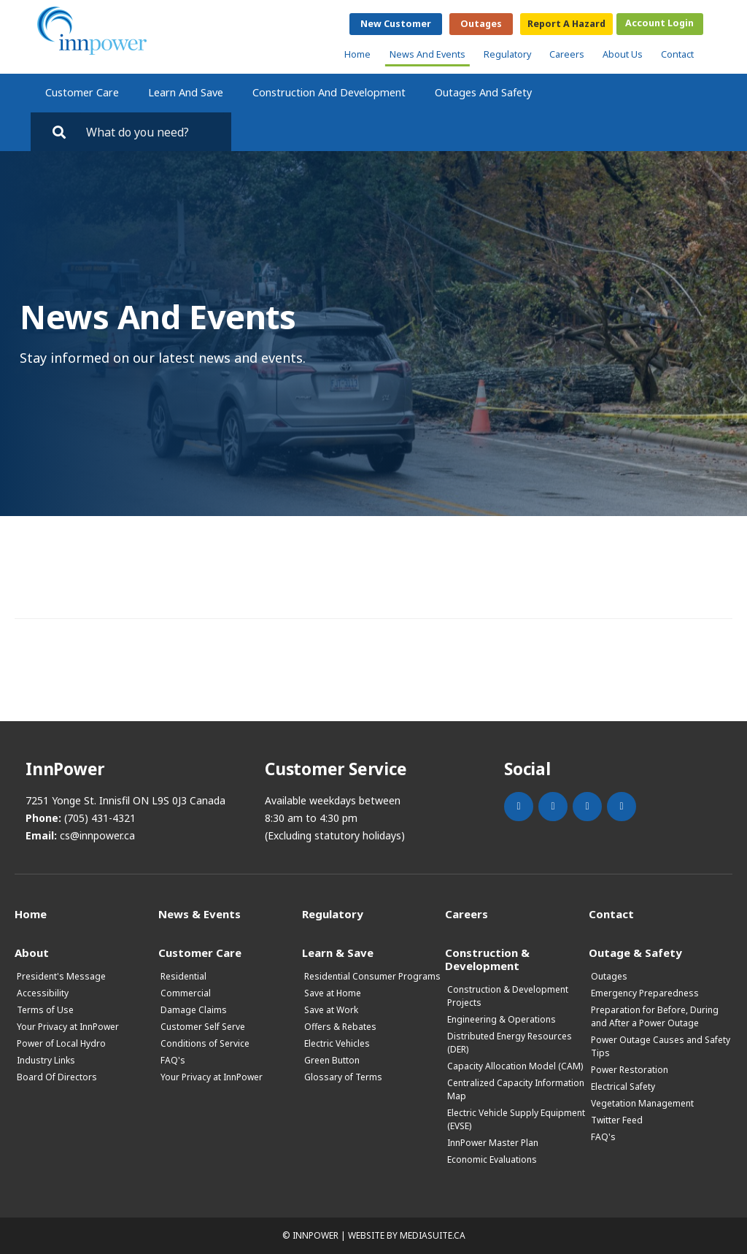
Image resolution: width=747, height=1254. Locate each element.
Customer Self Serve (202, 1026)
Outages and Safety (483, 92)
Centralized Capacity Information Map (515, 1089)
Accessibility (43, 993)
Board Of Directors (57, 1077)
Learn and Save (185, 92)
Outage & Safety (635, 952)
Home (357, 54)
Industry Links (46, 1060)
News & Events (199, 913)
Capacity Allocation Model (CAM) (515, 1066)
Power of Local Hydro (61, 1043)
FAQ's (172, 1060)
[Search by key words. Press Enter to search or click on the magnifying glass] (152, 131)
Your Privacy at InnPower (68, 1026)
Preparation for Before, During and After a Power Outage (655, 1016)
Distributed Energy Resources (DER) (509, 1042)
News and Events (427, 54)
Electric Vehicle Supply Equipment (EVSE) (516, 1119)
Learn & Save (338, 952)
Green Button (332, 1060)
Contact (677, 54)
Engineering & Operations (501, 1019)
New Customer (395, 24)
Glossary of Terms (343, 1077)
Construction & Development (487, 958)
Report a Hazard (566, 24)
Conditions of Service (204, 1043)
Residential (183, 976)
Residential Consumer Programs (372, 976)
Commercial (185, 993)
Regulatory (507, 54)
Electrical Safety (623, 1086)
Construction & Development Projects (507, 996)
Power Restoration (629, 1069)
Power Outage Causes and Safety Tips (660, 1046)
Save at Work (331, 1010)
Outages (481, 24)
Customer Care (82, 92)
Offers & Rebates (340, 1026)
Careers (566, 54)
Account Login (659, 23)
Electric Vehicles (337, 1043)
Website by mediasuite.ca (406, 1235)
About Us (623, 54)
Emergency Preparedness (645, 993)
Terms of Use (45, 1010)
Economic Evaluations (492, 1159)
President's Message (61, 976)
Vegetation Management (642, 1103)
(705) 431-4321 (100, 818)
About (32, 952)
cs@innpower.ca (97, 835)
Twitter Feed (617, 1120)
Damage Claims (193, 1010)
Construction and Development (329, 92)
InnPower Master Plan (492, 1142)
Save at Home (332, 993)
